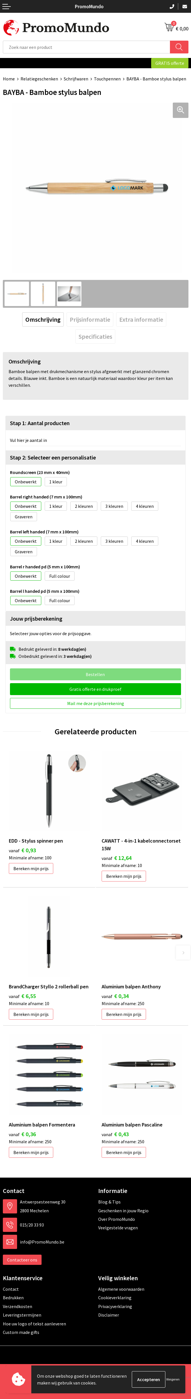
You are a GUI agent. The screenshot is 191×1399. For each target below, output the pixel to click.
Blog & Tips (109, 1202)
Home (9, 79)
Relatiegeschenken (39, 79)
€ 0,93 (22, 850)
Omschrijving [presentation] (43, 319)
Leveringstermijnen (22, 1315)
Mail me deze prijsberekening (95, 703)
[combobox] (86, 47)
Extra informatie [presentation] (141, 319)
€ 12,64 (117, 857)
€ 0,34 (115, 995)
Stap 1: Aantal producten (40, 423)
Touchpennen (107, 79)
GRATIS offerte (169, 63)
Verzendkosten (17, 1306)
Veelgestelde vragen (118, 1227)
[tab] (43, 319)
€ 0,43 (115, 1134)
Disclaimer (108, 1315)
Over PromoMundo (116, 1219)
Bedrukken (13, 1297)
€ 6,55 (22, 995)
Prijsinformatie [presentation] (90, 319)
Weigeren (173, 1379)
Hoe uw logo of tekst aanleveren (34, 1324)
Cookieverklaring (115, 1297)
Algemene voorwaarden (121, 1289)
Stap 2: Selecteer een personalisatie (53, 457)
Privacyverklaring (115, 1306)
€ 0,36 (22, 1134)
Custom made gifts (21, 1332)
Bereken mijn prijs (31, 868)
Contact (11, 1289)
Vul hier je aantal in (28, 440)
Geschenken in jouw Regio (123, 1210)
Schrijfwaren (76, 79)
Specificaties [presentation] (95, 336)
